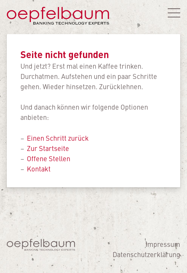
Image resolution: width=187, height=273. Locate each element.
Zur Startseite (48, 148)
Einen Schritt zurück (58, 138)
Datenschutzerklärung (146, 254)
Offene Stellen (48, 158)
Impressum (162, 244)
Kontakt (39, 168)
